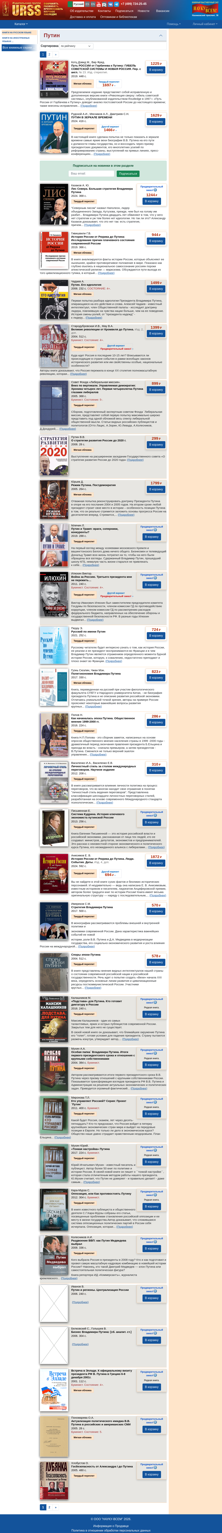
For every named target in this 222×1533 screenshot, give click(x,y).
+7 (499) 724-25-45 (133, 3)
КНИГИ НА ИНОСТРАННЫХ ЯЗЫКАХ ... (16, 39)
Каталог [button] (20, 24)
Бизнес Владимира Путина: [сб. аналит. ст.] (101, 1331)
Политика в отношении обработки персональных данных (111, 1530)
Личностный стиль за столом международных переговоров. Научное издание (103, 768)
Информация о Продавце (111, 1526)
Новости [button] (143, 11)
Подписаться (128, 173)
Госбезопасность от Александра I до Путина (102, 1466)
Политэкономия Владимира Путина (96, 673)
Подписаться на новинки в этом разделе (103, 165)
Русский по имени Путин (88, 631)
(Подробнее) (88, 105)
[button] (98, 4)
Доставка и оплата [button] (83, 16)
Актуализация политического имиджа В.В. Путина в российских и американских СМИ (101, 1422)
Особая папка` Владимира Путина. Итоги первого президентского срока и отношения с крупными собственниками (103, 1055)
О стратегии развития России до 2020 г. (98, 440)
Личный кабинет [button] (204, 24)
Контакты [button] (104, 11)
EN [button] (93, 4)
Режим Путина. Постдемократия (93, 485)
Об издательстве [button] (82, 11)
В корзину (156, 69)
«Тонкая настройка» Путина (90, 1148)
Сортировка (50, 45)
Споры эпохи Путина (85, 954)
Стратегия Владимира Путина (92, 907)
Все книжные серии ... (19, 47)
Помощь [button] (172, 24)
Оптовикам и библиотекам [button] (118, 16)
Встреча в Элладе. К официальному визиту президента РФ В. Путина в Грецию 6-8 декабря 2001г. (101, 1374)
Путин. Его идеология (86, 284)
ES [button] (87, 4)
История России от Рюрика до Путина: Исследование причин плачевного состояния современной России (103, 240)
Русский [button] (78, 4)
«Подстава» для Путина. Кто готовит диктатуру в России (96, 1003)
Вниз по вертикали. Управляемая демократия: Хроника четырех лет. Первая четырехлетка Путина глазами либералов (107, 389)
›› (116, 347)
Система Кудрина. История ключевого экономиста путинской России (98, 815)
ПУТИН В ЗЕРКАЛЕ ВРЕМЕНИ (91, 117)
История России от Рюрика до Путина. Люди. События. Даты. (102, 860)
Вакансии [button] (161, 11)
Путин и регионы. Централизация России (100, 1289)
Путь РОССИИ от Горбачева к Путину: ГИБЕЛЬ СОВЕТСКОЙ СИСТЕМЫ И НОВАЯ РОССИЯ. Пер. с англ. (106, 69)
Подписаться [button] (124, 11)
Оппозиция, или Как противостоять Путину (101, 1193)
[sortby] (76, 46)
